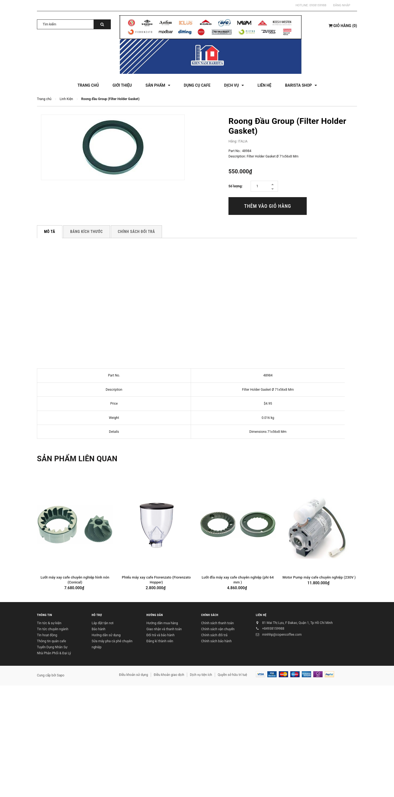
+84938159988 (273, 628)
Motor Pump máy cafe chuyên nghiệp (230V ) (319, 577)
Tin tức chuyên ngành (52, 629)
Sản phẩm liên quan (80, 458)
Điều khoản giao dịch (169, 675)
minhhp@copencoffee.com (282, 635)
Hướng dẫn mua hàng (162, 623)
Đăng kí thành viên (159, 641)
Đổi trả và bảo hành (160, 635)
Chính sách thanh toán (217, 623)
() (343, 26)
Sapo (60, 675)
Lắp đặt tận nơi (103, 623)
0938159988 (317, 5)
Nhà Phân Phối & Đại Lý (54, 653)
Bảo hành (98, 629)
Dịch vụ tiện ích (201, 675)
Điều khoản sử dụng (133, 675)
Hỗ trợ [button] (97, 615)
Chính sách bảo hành (216, 641)
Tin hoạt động (47, 635)
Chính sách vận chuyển (217, 629)
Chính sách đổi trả (214, 635)
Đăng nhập (341, 5)
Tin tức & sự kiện (49, 623)
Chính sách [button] (209, 615)
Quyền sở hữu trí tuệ (232, 675)
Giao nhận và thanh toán (164, 629)
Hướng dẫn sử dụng (106, 635)
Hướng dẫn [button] (154, 615)
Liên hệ (261, 615)
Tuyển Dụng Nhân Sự (52, 647)
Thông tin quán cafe (51, 641)
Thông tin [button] (44, 615)
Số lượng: (235, 186)
